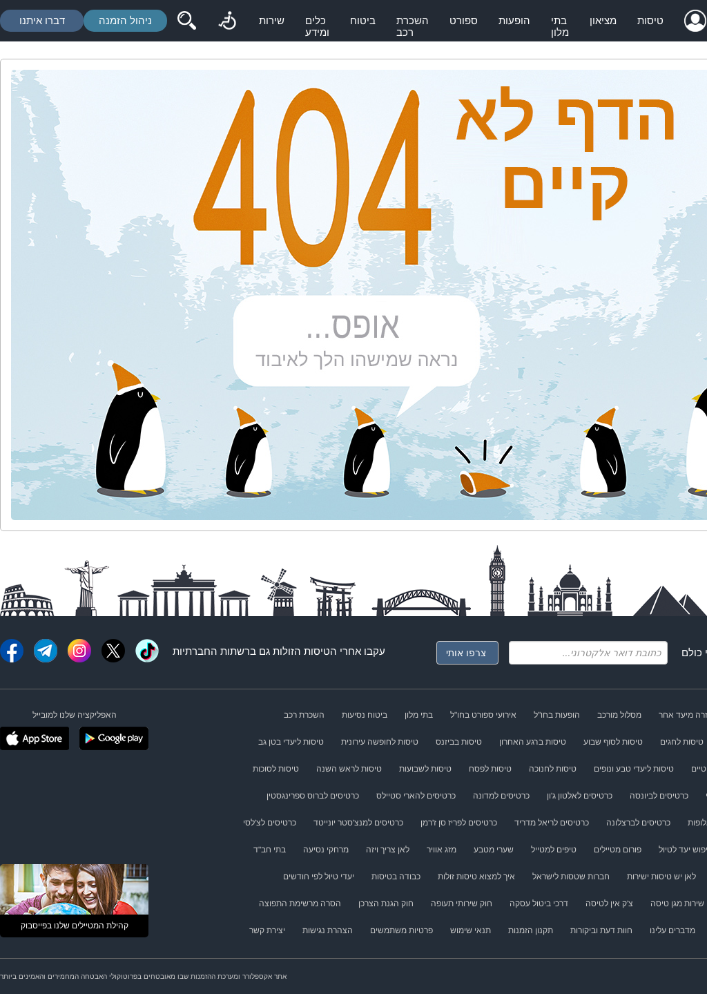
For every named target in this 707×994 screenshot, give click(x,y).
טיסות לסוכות (276, 769)
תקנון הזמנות (530, 930)
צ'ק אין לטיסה (609, 903)
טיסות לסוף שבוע (613, 742)
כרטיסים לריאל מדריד (551, 823)
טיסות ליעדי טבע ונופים (634, 769)
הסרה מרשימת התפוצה (300, 903)
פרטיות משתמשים (401, 930)
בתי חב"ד (269, 849)
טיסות (650, 20)
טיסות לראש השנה (349, 769)
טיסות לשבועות (425, 769)
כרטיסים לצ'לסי (269, 823)
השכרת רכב (412, 26)
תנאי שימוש (470, 930)
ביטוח (363, 20)
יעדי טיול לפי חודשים (318, 876)
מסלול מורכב (619, 715)
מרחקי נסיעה (326, 849)
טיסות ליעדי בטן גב (291, 742)
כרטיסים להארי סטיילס (416, 796)
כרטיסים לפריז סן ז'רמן (458, 823)
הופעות (514, 20)
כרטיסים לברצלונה (638, 823)
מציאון (603, 20)
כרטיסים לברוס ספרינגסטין (313, 796)
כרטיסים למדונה (501, 796)
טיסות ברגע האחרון (532, 742)
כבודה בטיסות (395, 876)
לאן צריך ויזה (387, 849)
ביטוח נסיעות (364, 715)
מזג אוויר (441, 849)
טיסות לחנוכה (553, 769)
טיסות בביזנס (459, 742)
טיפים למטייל (554, 849)
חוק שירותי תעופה (461, 903)
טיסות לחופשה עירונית (379, 742)
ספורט (463, 20)
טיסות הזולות (301, 651)
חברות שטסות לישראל (571, 876)
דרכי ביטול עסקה (539, 903)
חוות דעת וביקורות (601, 930)
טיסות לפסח (490, 769)
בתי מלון (560, 26)
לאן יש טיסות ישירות (661, 876)
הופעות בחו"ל (557, 715)
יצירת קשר (267, 930)
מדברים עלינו (672, 930)
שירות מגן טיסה (677, 903)
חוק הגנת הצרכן (386, 903)
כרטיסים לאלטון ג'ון (579, 796)
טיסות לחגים (682, 742)
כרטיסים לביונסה (659, 796)
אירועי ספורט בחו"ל (483, 715)
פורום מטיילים (617, 849)
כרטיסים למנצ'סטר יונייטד (358, 823)
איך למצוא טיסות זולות (476, 876)
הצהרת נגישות (327, 930)
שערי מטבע (494, 849)
